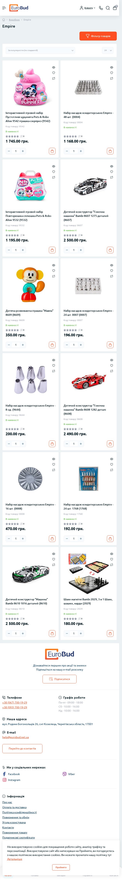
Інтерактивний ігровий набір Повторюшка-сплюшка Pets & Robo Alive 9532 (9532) (28, 216)
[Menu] (4, 8)
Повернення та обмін (15, 817)
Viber (68, 774)
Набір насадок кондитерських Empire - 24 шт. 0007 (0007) (88, 312)
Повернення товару (14, 832)
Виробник (14, 19)
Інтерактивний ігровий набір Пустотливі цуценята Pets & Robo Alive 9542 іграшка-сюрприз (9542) (28, 117)
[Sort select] (40, 50)
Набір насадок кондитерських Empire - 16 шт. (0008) (30, 506)
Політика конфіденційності (19, 812)
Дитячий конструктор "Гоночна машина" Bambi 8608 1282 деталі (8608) (85, 409)
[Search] (108, 8)
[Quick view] (53, 67)
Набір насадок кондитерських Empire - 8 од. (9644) (30, 407)
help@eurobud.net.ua (15, 737)
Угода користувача (14, 822)
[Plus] (23, 151)
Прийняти (61, 867)
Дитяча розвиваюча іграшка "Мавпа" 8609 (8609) (29, 312)
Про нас (7, 802)
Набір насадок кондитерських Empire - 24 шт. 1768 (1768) (88, 506)
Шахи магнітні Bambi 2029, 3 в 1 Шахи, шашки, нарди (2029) (88, 601)
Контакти (8, 827)
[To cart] (52, 151)
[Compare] (53, 78)
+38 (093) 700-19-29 (14, 707)
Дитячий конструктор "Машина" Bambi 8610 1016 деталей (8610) (27, 601)
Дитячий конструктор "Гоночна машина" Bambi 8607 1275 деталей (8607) (86, 216)
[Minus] (9, 151)
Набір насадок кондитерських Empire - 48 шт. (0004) (88, 115)
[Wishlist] (53, 72)
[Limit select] (107, 50)
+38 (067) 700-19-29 (14, 702)
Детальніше (14, 859)
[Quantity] (16, 151)
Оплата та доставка (14, 807)
